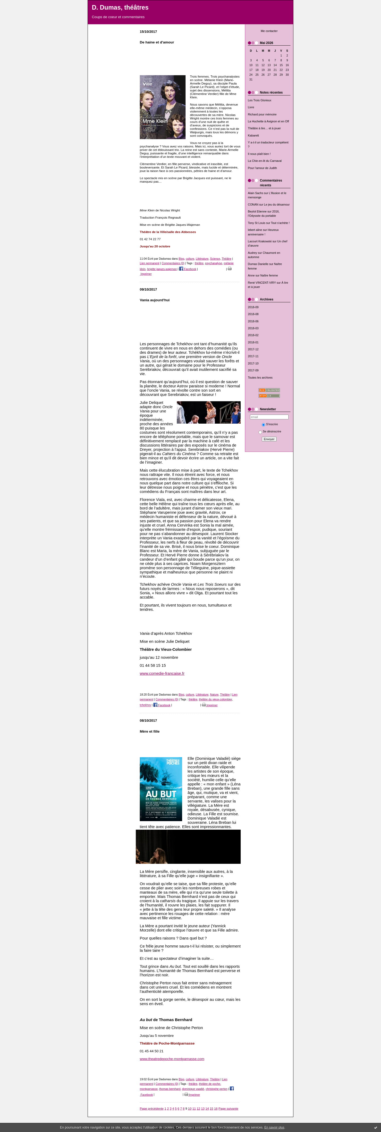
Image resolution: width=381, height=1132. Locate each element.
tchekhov (145, 705)
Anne (251, 275)
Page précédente (152, 1108)
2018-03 (253, 328)
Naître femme (269, 275)
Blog (181, 258)
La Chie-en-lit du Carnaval (265, 160)
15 (211, 1108)
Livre (251, 107)
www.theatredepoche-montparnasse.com (172, 1059)
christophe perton (217, 1088)
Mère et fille (149, 731)
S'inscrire (270, 424)
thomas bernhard (170, 1088)
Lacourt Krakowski (260, 241)
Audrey (252, 252)
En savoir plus (274, 1127)
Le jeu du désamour (277, 204)
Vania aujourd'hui (155, 300)
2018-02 (253, 335)
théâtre (199, 263)
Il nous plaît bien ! (259, 153)
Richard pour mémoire (262, 114)
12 (198, 1108)
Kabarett (253, 135)
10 (189, 1108)
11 (194, 1108)
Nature (214, 694)
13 (202, 1108)
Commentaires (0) (173, 263)
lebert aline (255, 229)
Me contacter (269, 31)
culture (190, 258)
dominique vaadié (193, 1088)
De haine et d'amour (157, 42)
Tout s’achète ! (280, 222)
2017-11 (253, 356)
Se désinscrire (270, 431)
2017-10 (253, 363)
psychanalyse (213, 263)
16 (216, 1108)
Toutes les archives (260, 377)
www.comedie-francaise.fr (162, 673)
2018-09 (253, 307)
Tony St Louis (256, 222)
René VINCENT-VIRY (262, 282)
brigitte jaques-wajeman (162, 269)
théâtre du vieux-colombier (215, 699)
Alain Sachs (255, 193)
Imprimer (210, 705)
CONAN (253, 204)
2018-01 (253, 342)
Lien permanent (149, 263)
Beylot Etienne (257, 211)
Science (215, 258)
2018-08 (253, 314)
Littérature (202, 258)
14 (207, 1108)
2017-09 (253, 370)
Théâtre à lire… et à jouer (264, 128)
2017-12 (253, 349)
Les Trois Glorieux (259, 100)
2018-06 (253, 321)
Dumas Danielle (258, 264)
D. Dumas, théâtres (120, 7)
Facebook (187, 269)
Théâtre (226, 258)
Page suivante (228, 1108)
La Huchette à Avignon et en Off (268, 121)
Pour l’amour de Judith (262, 168)
